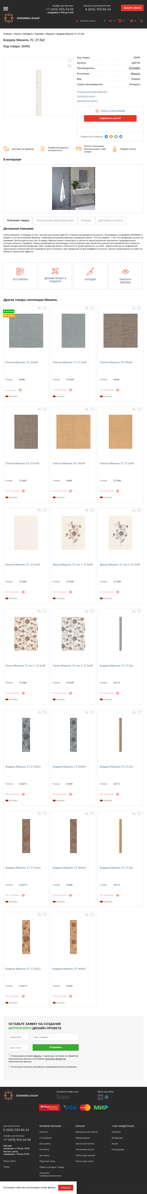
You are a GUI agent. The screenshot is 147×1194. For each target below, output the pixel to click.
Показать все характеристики (92, 91)
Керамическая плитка (87, 1132)
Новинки (116, 1132)
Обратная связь (47, 1161)
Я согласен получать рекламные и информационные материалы (44, 1067)
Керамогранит (83, 1138)
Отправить (55, 1047)
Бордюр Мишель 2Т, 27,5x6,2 (23, 867)
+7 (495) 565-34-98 (59, 9)
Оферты (37, 1056)
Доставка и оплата (111, 220)
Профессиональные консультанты (58, 149)
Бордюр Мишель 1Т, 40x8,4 (69, 766)
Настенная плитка (85, 1149)
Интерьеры (117, 1138)
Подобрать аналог (86, 96)
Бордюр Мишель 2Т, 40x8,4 (69, 867)
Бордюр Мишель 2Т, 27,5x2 (116, 766)
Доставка (44, 1155)
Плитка (17, 34)
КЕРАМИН (134, 68)
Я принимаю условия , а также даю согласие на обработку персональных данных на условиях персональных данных (43, 1059)
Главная (7, 34)
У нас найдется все (123, 1126)
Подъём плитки (128, 149)
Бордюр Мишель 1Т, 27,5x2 (116, 665)
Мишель (50, 34)
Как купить (45, 1143)
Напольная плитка (85, 1143)
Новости (43, 1132)
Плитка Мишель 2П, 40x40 (116, 362)
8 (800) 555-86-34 (98, 9)
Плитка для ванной (85, 1155)
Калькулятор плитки (87, 100)
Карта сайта (9, 1161)
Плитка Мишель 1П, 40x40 (21, 362)
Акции (115, 1143)
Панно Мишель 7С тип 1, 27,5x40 (25, 665)
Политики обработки (55, 1059)
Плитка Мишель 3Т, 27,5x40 (117, 463)
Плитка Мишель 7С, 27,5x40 (22, 564)
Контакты (44, 1149)
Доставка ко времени (23, 149)
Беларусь (28, 34)
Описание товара (18, 220)
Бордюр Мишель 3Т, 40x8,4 (69, 968)
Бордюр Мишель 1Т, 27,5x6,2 (23, 766)
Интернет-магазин (50, 1126)
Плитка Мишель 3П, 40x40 (69, 463)
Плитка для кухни (85, 1161)
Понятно (66, 1187)
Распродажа (118, 1149)
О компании (45, 1138)
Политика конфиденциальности (50, 1174)
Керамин (39, 34)
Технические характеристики (55, 220)
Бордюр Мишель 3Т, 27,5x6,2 (23, 968)
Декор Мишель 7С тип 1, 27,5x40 (73, 564)
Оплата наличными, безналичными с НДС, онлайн (95, 149)
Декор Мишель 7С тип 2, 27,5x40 (120, 564)
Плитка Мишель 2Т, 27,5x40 (22, 463)
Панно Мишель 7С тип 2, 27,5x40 (73, 665)
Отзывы (86, 220)
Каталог (80, 1126)
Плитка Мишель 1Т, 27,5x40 (70, 362)
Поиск (6, 1167)
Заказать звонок (132, 7)
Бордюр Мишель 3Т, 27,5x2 (116, 867)
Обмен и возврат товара (51, 1167)
